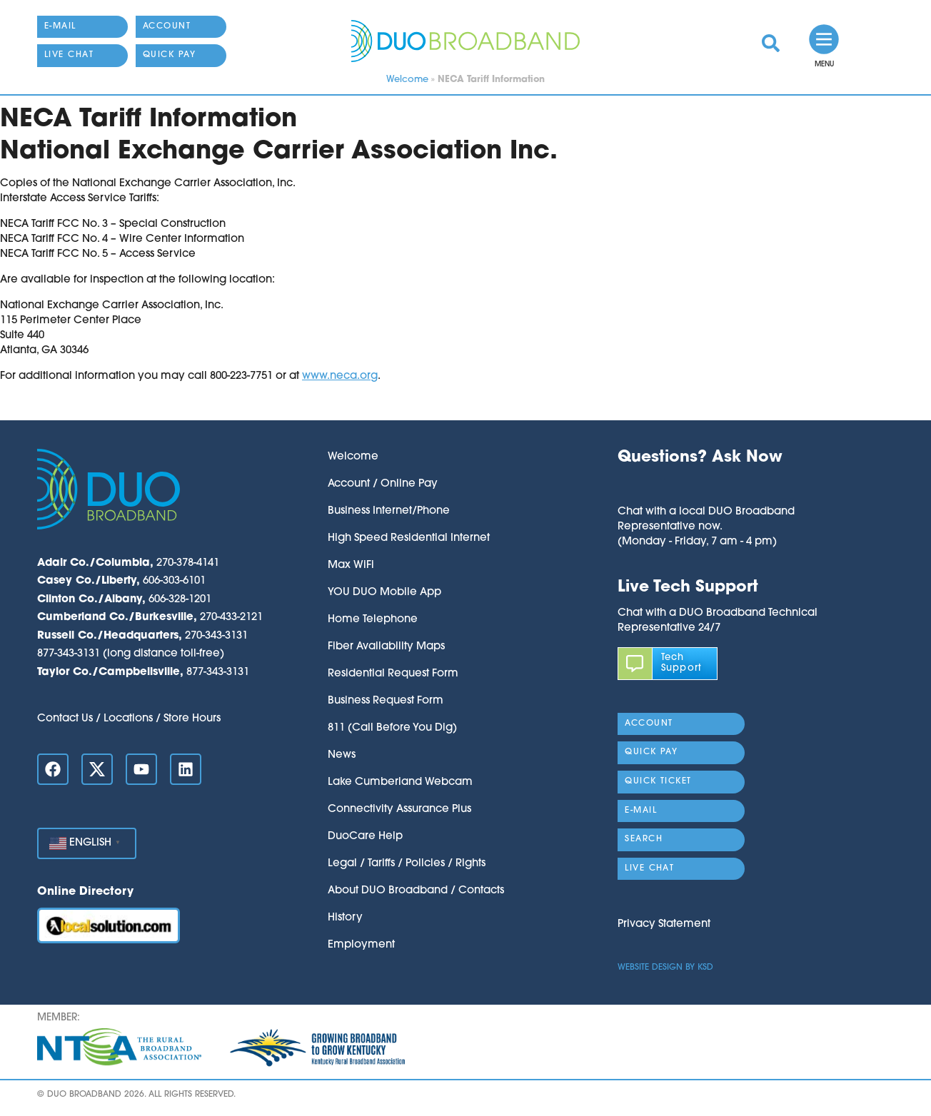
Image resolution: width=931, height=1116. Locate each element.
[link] (771, 43)
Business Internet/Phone (389, 511)
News (342, 755)
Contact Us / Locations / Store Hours (129, 719)
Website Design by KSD (665, 967)
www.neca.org (340, 376)
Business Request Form (385, 701)
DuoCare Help (365, 836)
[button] (706, 486)
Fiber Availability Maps (386, 646)
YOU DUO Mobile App (384, 592)
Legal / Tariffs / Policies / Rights (406, 863)
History (345, 918)
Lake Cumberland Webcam (400, 782)
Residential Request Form (393, 674)
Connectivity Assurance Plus (399, 809)
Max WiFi (351, 565)
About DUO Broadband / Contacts (416, 891)
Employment (361, 945)
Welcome (407, 79)
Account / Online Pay (383, 484)
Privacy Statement (664, 924)
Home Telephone (373, 619)
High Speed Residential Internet (409, 538)
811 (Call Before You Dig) (392, 728)
